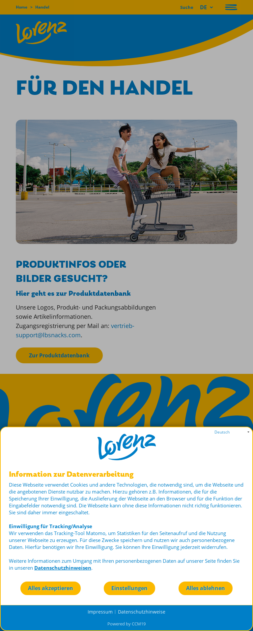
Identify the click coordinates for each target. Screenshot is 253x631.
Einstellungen (129, 588)
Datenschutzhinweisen (62, 567)
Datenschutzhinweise (141, 612)
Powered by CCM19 (126, 624)
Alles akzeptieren (50, 588)
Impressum (100, 612)
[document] (126, 525)
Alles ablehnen (205, 588)
